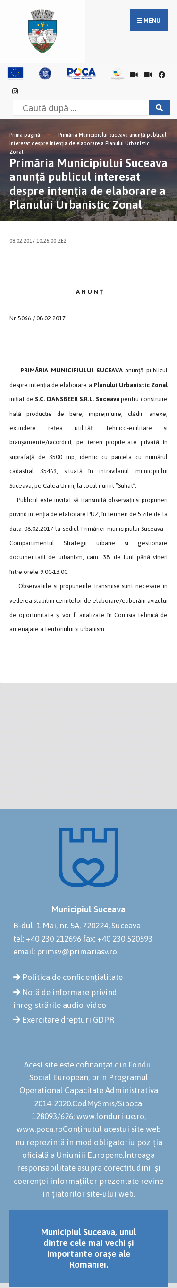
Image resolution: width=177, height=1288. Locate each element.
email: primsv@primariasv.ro (65, 951)
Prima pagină (24, 135)
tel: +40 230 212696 (47, 939)
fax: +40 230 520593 (117, 939)
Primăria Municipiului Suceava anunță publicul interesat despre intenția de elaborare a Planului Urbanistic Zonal (87, 143)
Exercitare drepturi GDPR (68, 1019)
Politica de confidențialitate (72, 977)
